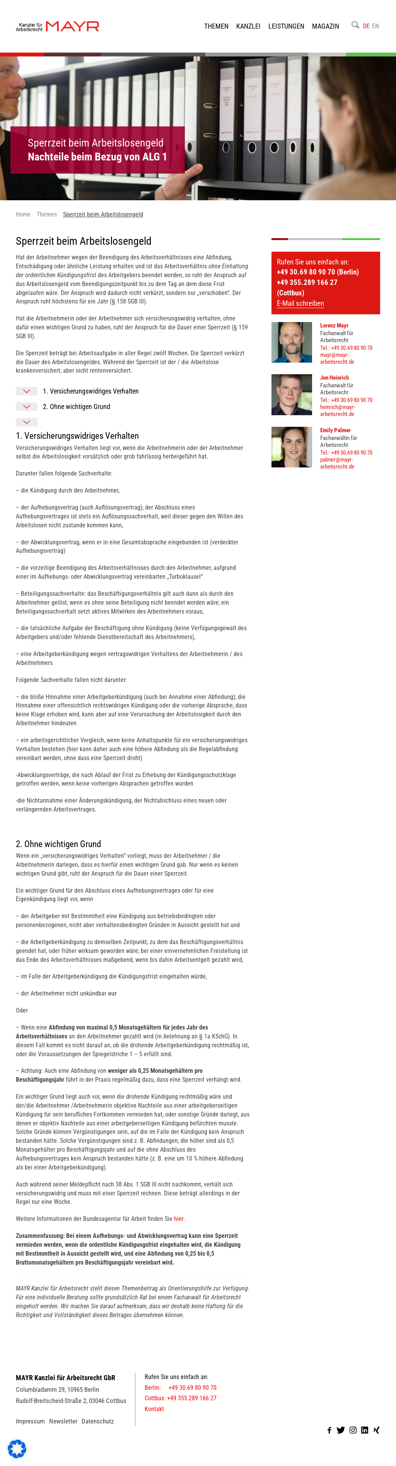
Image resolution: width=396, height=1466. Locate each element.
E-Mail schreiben (300, 303)
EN (375, 26)
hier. (179, 1218)
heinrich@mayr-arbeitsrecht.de (337, 411)
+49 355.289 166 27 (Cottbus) (307, 287)
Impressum (30, 1421)
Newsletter (63, 1421)
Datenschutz (98, 1421)
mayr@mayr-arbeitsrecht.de (337, 358)
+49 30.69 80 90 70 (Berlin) (318, 272)
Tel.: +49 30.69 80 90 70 (346, 347)
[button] (17, 1449)
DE (366, 26)
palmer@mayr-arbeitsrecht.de (337, 463)
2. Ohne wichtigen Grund (76, 406)
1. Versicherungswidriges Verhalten (91, 391)
